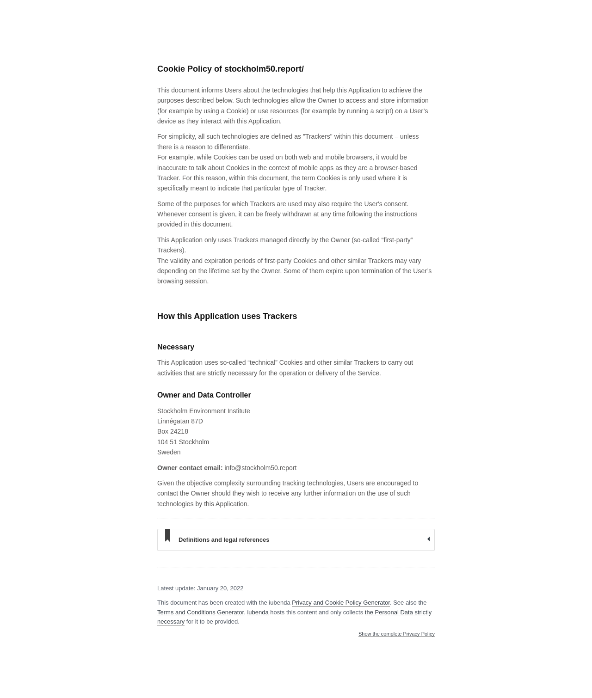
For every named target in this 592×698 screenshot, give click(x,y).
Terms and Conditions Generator (200, 612)
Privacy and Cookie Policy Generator (341, 602)
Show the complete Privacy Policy (396, 634)
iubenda (257, 612)
